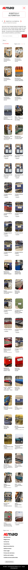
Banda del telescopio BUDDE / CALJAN (8, 408)
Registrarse (7, 539)
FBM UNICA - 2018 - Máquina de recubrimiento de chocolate (8, 138)
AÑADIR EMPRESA (9, 562)
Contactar (6, 541)
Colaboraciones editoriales (11, 557)
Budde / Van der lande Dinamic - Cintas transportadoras (8, 350)
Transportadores (19, 233)
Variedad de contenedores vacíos (7, 60)
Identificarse (7, 537)
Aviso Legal (6, 550)
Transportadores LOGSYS (8, 195)
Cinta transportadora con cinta (18, 408)
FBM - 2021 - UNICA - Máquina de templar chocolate (19, 118)
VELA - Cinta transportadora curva (18, 466)
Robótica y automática (14, 14)
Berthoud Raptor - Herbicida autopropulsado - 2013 (19, 447)
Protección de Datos (9, 553)
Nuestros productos (9, 546)
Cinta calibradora (19, 523)
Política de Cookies (9, 555)
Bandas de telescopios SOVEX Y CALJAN (7, 273)
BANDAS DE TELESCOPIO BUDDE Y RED (18, 273)
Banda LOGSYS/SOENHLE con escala (8, 292)
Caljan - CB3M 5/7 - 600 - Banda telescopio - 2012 (8, 389)
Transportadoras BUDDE (8, 214)
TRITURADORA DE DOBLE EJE (8, 156)
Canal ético (7, 544)
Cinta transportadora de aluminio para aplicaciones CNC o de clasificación (8, 525)
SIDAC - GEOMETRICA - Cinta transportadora (7, 486)
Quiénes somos (7, 548)
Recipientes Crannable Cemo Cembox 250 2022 (19, 79)
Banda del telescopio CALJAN (17, 292)
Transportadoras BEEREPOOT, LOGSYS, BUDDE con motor (19, 312)
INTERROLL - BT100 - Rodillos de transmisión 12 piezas (8, 466)
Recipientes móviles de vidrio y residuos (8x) (19, 137)
